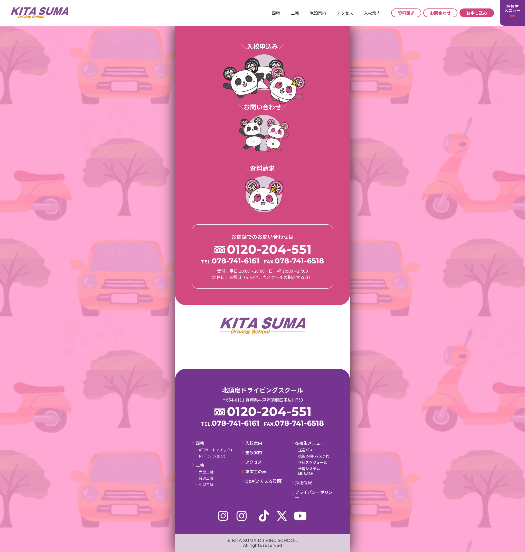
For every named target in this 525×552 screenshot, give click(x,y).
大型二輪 (206, 472)
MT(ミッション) (212, 456)
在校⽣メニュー (309, 443)
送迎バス (305, 450)
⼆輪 (295, 13)
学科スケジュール (312, 462)
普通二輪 (206, 478)
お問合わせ (440, 13)
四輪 (276, 13)
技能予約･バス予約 (314, 456)
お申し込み (476, 13)
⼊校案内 (372, 13)
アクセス (345, 13)
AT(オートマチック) (215, 450)
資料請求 (406, 13)
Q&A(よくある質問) (264, 481)
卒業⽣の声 (255, 471)
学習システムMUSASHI (309, 470)
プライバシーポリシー (314, 494)
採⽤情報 (303, 482)
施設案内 (318, 13)
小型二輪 (206, 484)
